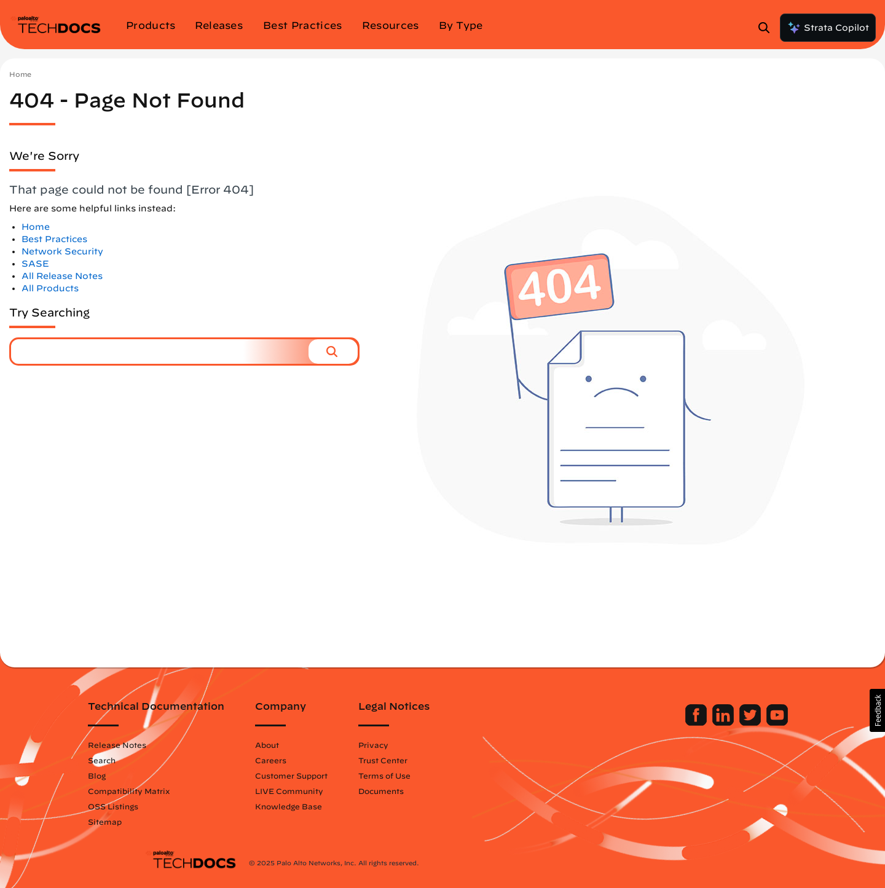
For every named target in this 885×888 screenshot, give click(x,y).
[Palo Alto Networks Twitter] (695, 723)
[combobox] (160, 351)
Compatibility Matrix (185, 791)
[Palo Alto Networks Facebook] (641, 723)
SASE (35, 264)
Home (20, 74)
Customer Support (348, 775)
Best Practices (54, 239)
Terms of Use (441, 775)
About (324, 745)
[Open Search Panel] (767, 27)
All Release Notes (62, 276)
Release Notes (173, 745)
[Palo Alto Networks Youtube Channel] (720, 723)
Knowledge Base (345, 806)
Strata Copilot (828, 27)
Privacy (430, 745)
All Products (50, 288)
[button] (333, 351)
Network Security (62, 251)
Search (158, 760)
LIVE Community (346, 791)
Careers (327, 760)
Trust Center (439, 760)
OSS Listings (169, 806)
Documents (437, 791)
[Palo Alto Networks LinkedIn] (668, 723)
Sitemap (161, 821)
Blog (153, 775)
